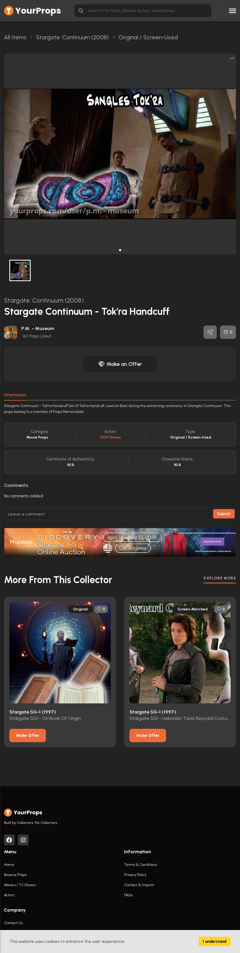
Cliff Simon (110, 437)
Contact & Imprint (139, 885)
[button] (120, 250)
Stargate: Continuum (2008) (44, 300)
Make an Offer (120, 364)
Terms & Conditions (140, 864)
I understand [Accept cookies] (214, 941)
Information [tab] (15, 395)
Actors (9, 895)
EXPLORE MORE (220, 578)
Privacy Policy (135, 875)
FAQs (128, 895)
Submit (224, 514)
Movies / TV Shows (20, 885)
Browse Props (15, 875)
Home (9, 864)
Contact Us (13, 923)
